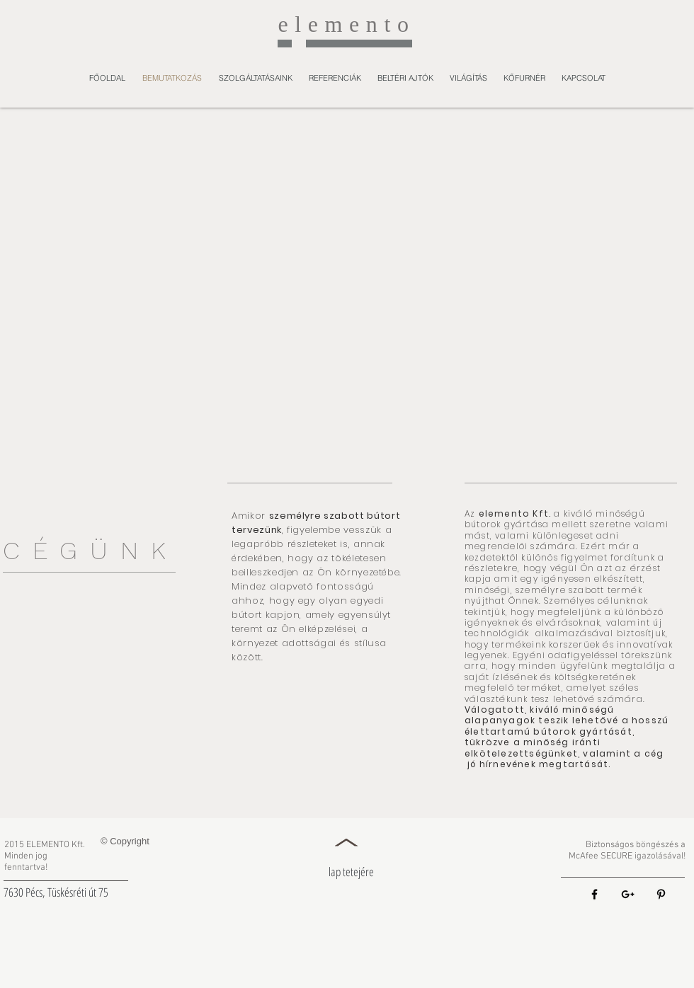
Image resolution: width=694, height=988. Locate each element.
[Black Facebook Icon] (594, 894)
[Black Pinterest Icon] (661, 894)
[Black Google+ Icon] (628, 894)
